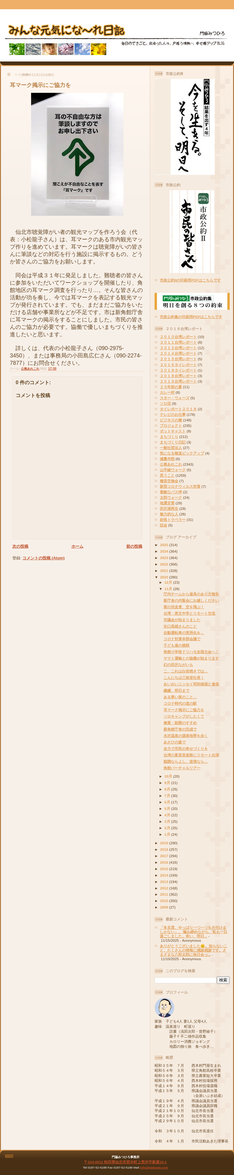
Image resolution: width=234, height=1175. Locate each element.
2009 (164, 907)
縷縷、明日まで (176, 690)
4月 (167, 815)
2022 (164, 564)
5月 (167, 808)
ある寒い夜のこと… (180, 697)
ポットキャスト (173, 431)
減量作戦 (167, 459)
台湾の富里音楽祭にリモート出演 (191, 755)
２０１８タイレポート (178, 370)
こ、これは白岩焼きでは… (185, 671)
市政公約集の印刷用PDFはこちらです (191, 317)
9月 (167, 783)
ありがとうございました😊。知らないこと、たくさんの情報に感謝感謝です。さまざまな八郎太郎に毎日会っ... (193, 950)
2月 (167, 828)
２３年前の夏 (171, 387)
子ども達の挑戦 (176, 645)
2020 (164, 577)
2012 (164, 888)
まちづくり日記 (173, 442)
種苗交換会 (169, 481)
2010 (164, 901)
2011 (164, 894)
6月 (167, 802)
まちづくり (169, 437)
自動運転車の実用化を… (183, 633)
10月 (168, 776)
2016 (164, 862)
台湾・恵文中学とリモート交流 (189, 613)
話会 (163, 525)
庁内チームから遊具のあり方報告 (191, 594)
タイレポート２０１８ (178, 409)
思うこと (167, 475)
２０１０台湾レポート (178, 337)
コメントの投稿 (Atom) (43, 558)
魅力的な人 (169, 514)
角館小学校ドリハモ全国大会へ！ (191, 652)
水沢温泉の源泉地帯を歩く (185, 736)
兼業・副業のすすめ (180, 723)
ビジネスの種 (171, 420)
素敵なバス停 (171, 492)
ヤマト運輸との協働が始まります (191, 658)
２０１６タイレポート (178, 365)
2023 (164, 558)
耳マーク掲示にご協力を (40, 85)
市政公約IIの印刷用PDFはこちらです (190, 280)
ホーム (77, 546)
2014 (164, 875)
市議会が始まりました (181, 620)
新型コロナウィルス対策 (180, 486)
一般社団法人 (171, 448)
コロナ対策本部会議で (181, 639)
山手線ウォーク (173, 470)
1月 (167, 834)
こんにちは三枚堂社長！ (183, 678)
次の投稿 (20, 546)
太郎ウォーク (171, 497)
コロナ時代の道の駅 (180, 703)
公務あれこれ (30, 368)
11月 (168, 589)
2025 (164, 545)
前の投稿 (134, 546)
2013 (164, 882)
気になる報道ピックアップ (182, 453)
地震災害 (167, 503)
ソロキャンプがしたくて (183, 716)
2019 (164, 843)
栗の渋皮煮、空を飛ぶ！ (183, 607)
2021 (164, 571)
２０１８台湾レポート (178, 376)
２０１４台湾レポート (178, 353)
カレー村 (167, 392)
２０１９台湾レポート (178, 381)
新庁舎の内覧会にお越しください (191, 600)
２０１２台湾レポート (178, 348)
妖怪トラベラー (173, 520)
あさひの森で (174, 742)
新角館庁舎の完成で (180, 729)
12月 (168, 582)
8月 (167, 789)
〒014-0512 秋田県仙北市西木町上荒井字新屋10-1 (125, 1162)
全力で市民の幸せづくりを (185, 749)
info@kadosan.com (154, 1167)
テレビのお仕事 (173, 414)
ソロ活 (165, 403)
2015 (164, 869)
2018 (164, 849)
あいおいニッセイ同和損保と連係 (191, 684)
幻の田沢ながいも (178, 665)
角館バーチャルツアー (181, 768)
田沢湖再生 (169, 509)
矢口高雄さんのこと (180, 626)
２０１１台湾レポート (178, 342)
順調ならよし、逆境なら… (185, 761)
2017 (164, 856)
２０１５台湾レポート (178, 359)
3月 (167, 821)
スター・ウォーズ (174, 398)
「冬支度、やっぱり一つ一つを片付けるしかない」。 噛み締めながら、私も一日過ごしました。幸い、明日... (193, 931)
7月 (167, 796)
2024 (164, 551)
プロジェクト (171, 426)
